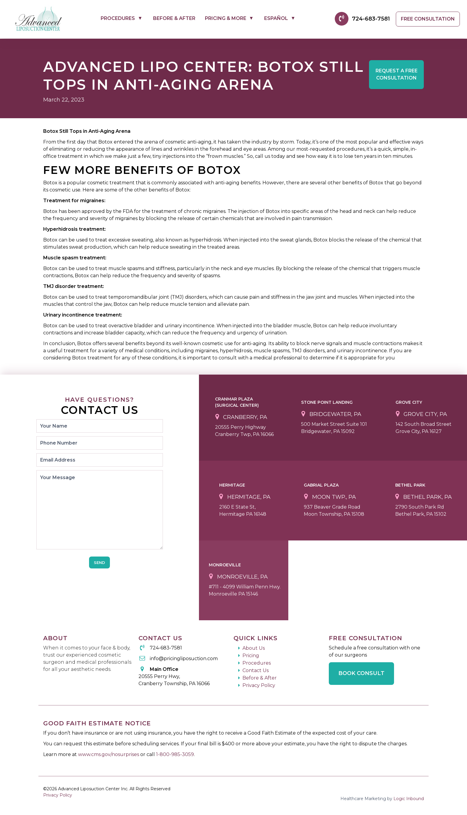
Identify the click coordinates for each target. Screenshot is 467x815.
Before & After (174, 18)
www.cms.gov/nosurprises (109, 754)
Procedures (118, 18)
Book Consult (361, 673)
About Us (253, 648)
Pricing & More (225, 18)
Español (276, 18)
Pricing (250, 655)
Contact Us (255, 670)
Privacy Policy (258, 685)
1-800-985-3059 (175, 754)
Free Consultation (428, 19)
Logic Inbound (408, 798)
